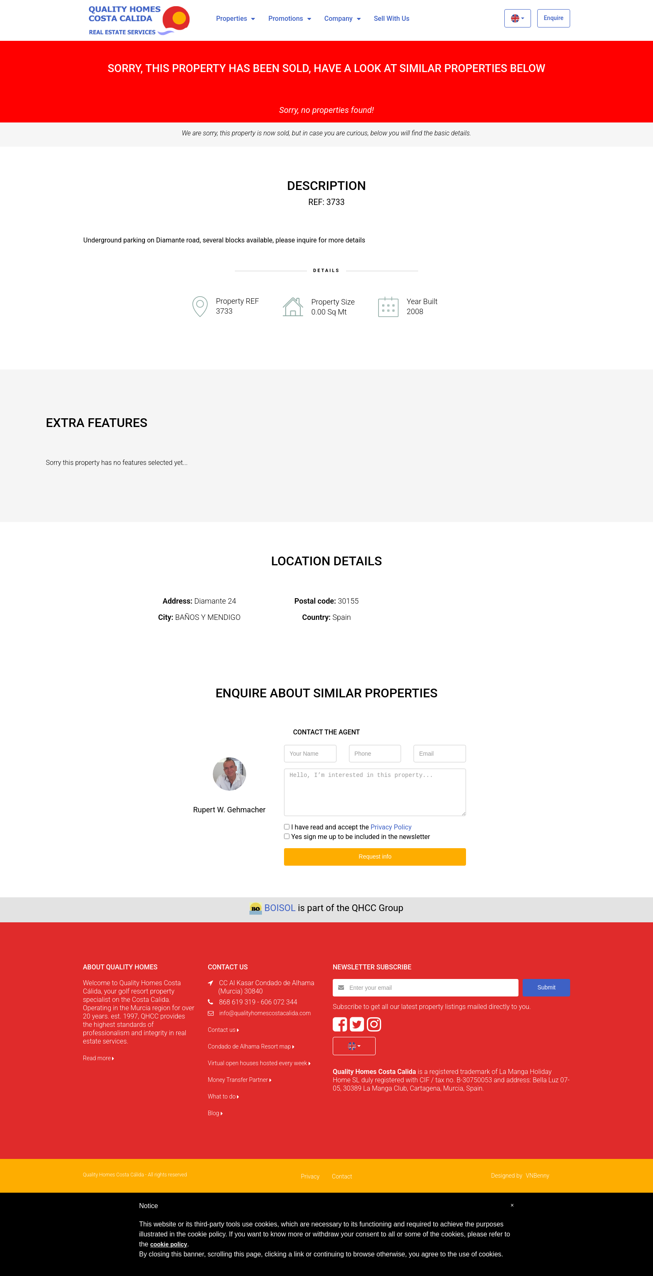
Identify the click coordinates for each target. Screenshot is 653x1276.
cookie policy (168, 1244)
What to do (223, 1096)
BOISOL (280, 908)
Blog (215, 1113)
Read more (98, 1058)
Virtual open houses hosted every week (259, 1063)
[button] (517, 18)
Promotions (285, 18)
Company (338, 18)
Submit (546, 987)
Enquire (553, 18)
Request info (375, 856)
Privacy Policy (391, 827)
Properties (231, 18)
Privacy (310, 1176)
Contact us (223, 1029)
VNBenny (537, 1175)
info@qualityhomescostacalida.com (265, 1013)
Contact (342, 1176)
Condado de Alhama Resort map (251, 1046)
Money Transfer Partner (240, 1079)
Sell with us (391, 18)
